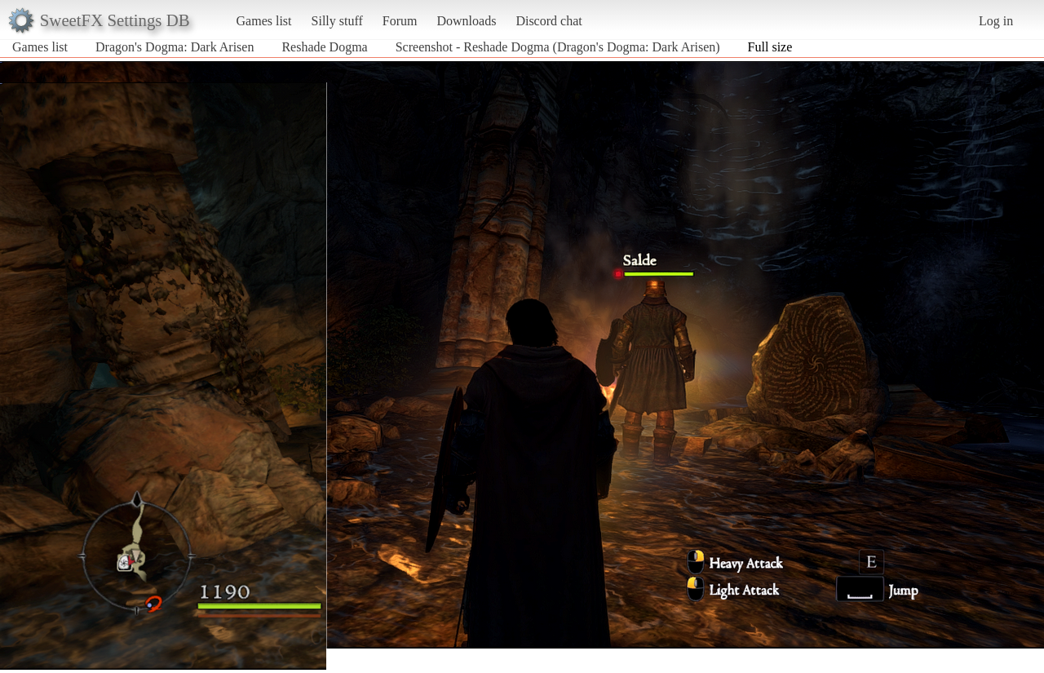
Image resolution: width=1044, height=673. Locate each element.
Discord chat (548, 21)
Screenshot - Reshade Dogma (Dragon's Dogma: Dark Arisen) (558, 47)
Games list (264, 21)
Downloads (466, 21)
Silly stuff (337, 21)
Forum (400, 21)
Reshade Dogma (324, 47)
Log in (996, 21)
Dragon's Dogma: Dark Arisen (174, 47)
